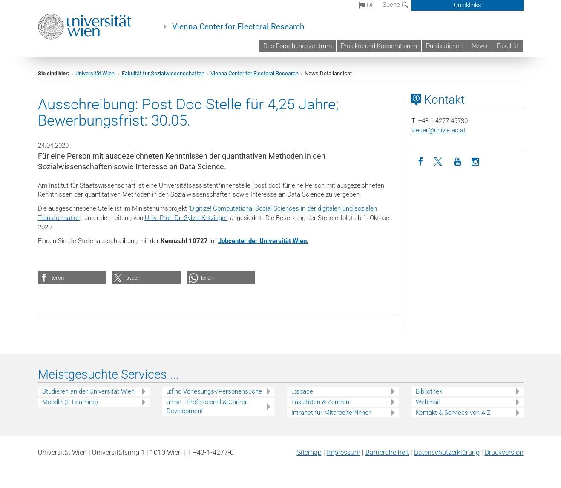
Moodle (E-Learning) (70, 402)
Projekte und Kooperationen (379, 46)
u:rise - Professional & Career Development (207, 406)
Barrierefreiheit (387, 452)
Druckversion (504, 452)
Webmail (428, 402)
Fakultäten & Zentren (320, 402)
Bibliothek (429, 391)
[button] (72, 277)
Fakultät (508, 46)
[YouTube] (457, 162)
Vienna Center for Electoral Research (238, 26)
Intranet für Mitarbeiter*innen (331, 413)
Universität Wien (95, 73)
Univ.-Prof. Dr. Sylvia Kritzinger (186, 218)
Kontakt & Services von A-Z (453, 413)
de (367, 5)
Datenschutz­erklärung (447, 452)
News (480, 46)
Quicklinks (467, 5)
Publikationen (444, 46)
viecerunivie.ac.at (438, 130)
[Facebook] (420, 162)
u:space (302, 391)
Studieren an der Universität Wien (88, 391)
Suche (395, 5)
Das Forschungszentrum (297, 46)
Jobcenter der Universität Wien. (263, 241)
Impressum (343, 452)
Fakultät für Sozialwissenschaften (163, 73)
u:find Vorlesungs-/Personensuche (214, 391)
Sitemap (309, 452)
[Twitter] (439, 162)
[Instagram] (475, 162)
